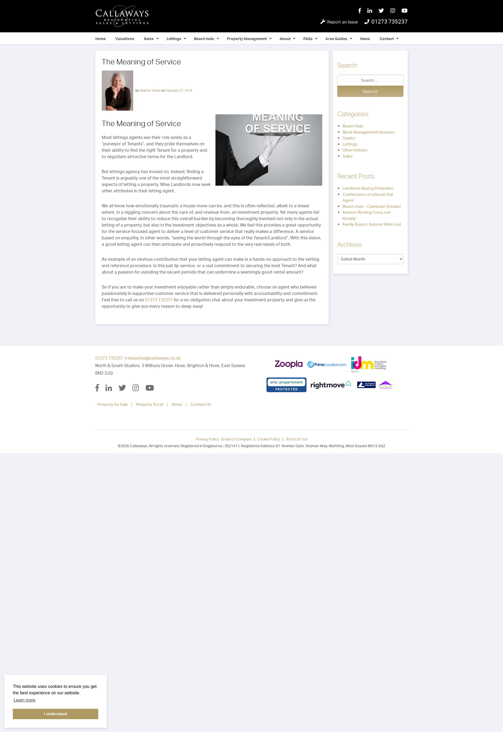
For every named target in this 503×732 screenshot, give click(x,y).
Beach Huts (204, 38)
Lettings (174, 38)
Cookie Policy (268, 439)
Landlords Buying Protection (368, 188)
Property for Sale (112, 404)
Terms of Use (297, 439)
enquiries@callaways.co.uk (153, 358)
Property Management (247, 38)
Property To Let (150, 404)
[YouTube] (405, 11)
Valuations (124, 38)
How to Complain (237, 439)
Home (100, 38)
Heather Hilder (150, 90)
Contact (387, 38)
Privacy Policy (207, 439)
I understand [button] (55, 714)
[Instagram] (396, 11)
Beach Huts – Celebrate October (372, 206)
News (365, 38)
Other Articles (355, 150)
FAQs (308, 38)
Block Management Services (369, 132)
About (285, 38)
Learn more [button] (25, 700)
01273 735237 (158, 299)
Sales (149, 38)
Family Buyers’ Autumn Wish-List (372, 224)
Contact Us (201, 404)
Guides (349, 138)
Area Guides (336, 38)
